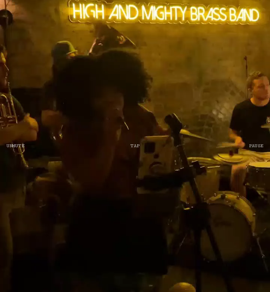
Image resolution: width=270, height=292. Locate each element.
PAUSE (256, 145)
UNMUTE (15, 145)
